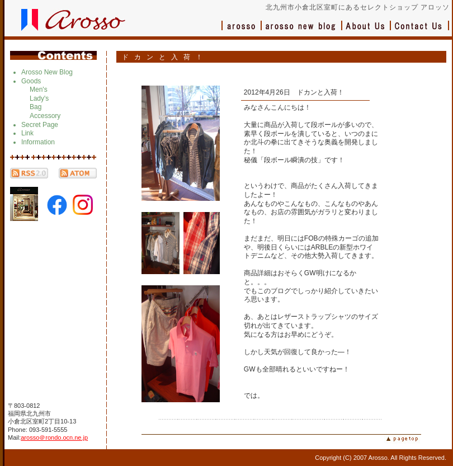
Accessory (45, 116)
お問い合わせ (420, 31)
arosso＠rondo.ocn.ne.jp (54, 437)
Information (38, 142)
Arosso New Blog (47, 72)
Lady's (39, 98)
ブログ (302, 31)
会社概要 (366, 31)
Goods (31, 81)
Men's (39, 89)
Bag (35, 107)
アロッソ (241, 31)
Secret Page (39, 125)
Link (27, 133)
